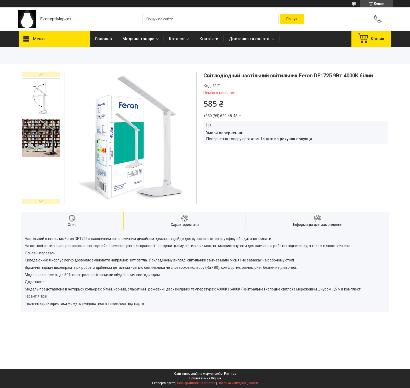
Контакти (209, 38)
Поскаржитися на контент (196, 383)
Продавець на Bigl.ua (205, 378)
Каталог (177, 38)
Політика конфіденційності (238, 383)
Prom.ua (230, 373)
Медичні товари (138, 38)
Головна (103, 38)
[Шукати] (292, 19)
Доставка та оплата (249, 38)
